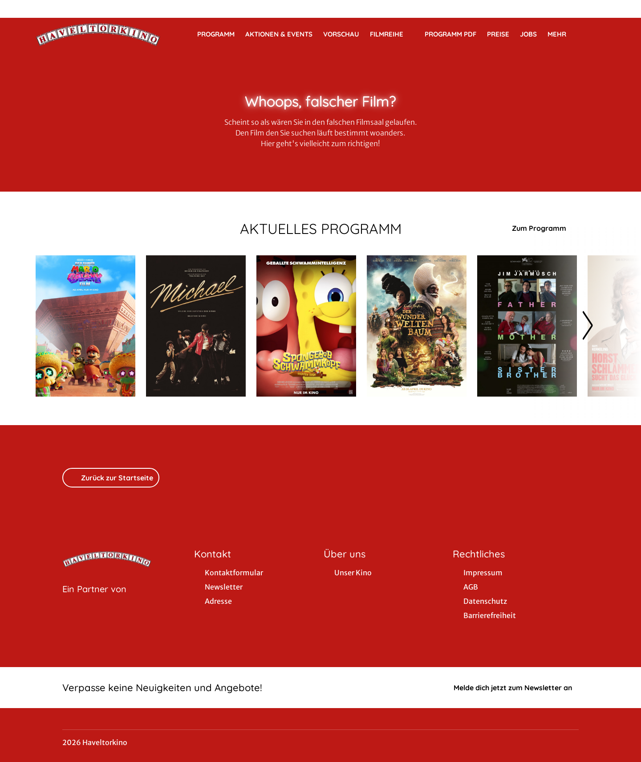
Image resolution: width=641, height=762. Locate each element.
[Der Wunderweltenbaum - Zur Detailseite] (417, 326)
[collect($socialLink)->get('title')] (16, 9)
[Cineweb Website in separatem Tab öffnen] (94, 600)
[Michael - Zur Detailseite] (196, 326)
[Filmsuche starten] (596, 34)
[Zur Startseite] (98, 34)
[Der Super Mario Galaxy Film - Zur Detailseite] (85, 326)
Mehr (562, 34)
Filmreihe (392, 34)
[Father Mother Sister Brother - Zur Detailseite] (527, 326)
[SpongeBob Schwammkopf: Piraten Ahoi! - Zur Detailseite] (306, 326)
